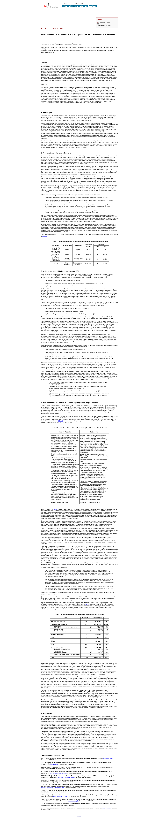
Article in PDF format (103, 22)
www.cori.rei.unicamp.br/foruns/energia (52, 787)
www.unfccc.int (106, 808)
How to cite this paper (104, 25)
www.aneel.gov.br (108, 758)
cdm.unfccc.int (54, 764)
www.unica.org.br (73, 801)
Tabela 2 (60, 421)
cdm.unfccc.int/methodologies (58, 773)
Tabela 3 (87, 604)
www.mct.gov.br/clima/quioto (61, 796)
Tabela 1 (44, 236)
